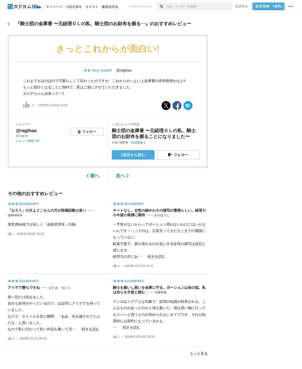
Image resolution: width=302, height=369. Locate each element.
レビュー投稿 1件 (28, 140)
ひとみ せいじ (59, 287)
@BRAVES (15, 215)
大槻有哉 (160, 292)
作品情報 (138, 142)
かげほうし (161, 215)
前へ (92, 175)
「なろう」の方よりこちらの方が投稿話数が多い (47, 210)
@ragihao (124, 70)
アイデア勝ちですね (24, 287)
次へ (122, 175)
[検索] (161, 6)
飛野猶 (123, 142)
